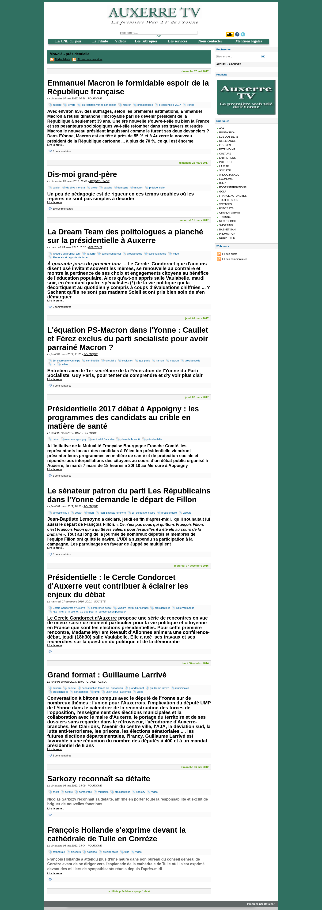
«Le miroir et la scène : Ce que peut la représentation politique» (90, 611)
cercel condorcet (111, 253)
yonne (190, 104)
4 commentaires (62, 385)
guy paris (144, 360)
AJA (221, 128)
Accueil (221, 64)
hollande (92, 851)
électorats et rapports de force (70, 257)
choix (56, 791)
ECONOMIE (226, 178)
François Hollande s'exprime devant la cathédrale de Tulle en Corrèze (116, 834)
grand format (136, 688)
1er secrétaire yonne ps (66, 360)
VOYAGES (225, 204)
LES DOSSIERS (229, 136)
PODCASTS (226, 208)
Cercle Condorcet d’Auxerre (69, 607)
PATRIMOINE (227, 149)
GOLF (222, 191)
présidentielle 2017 (170, 104)
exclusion (127, 360)
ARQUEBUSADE (99, 181)
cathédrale (59, 851)
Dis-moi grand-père (82, 174)
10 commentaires (63, 208)
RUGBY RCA (227, 132)
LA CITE (224, 166)
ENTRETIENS (227, 157)
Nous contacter (210, 41)
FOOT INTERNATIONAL (233, 187)
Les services (177, 41)
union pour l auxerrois (118, 691)
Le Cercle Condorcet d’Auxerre (82, 617)
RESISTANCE (227, 140)
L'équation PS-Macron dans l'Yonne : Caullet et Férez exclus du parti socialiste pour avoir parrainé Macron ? (127, 339)
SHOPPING (226, 225)
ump (97, 691)
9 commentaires (62, 151)
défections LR (61, 512)
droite (94, 187)
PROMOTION (227, 233)
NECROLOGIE (228, 221)
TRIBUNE (225, 216)
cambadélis (92, 360)
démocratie (85, 791)
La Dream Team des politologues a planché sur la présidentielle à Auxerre (125, 236)
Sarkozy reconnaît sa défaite (98, 779)
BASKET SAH (227, 229)
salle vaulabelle (157, 253)
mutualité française (103, 439)
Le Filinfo (100, 41)
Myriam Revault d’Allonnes (132, 607)
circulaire (111, 360)
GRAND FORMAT (97, 681)
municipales (182, 688)
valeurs (187, 512)
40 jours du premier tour (67, 253)
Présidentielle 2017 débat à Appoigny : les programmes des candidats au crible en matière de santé (123, 417)
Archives (235, 64)
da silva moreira (75, 187)
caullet (56, 187)
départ (78, 512)
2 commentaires (62, 475)
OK (158, 36)
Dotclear (269, 903)
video (176, 253)
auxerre (57, 104)
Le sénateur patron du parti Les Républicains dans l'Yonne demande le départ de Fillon (129, 495)
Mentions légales (248, 41)
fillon (91, 512)
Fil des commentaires (89, 59)
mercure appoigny (76, 439)
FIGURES (225, 145)
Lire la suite (54, 144)
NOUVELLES (227, 238)
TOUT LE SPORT (229, 200)
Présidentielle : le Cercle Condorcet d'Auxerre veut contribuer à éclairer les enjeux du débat (117, 586)
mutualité (103, 791)
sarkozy (140, 791)
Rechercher (223, 49)
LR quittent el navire (143, 512)
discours (76, 851)
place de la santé (130, 439)
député (72, 688)
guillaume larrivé (159, 688)
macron (127, 104)
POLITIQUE (95, 98)
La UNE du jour (68, 41)
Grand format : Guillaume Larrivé (107, 675)
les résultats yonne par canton (98, 104)
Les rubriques (146, 41)
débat (56, 439)
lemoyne (123, 187)
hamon (160, 360)
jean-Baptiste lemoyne (113, 512)
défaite (69, 791)
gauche (108, 187)
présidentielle (145, 104)
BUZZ (222, 183)
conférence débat (101, 607)
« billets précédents (121, 891)
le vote (71, 104)
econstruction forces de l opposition (102, 688)
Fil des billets (62, 59)
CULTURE (225, 153)
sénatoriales (81, 691)
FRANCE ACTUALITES (233, 195)
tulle (127, 851)
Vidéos (120, 41)
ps (54, 364)
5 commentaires (62, 755)
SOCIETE (100, 601)
